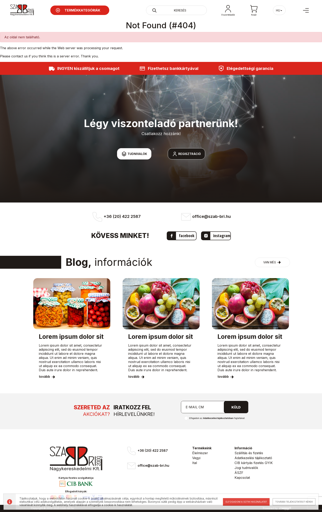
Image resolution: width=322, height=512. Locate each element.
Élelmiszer (200, 453)
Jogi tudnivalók (246, 468)
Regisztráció (186, 154)
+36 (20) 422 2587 (147, 451)
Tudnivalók (134, 154)
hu (279, 10)
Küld (236, 407)
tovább (47, 376)
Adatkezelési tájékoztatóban (218, 418)
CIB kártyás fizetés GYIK (254, 463)
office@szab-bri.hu (147, 465)
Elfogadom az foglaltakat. (217, 418)
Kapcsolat (242, 478)
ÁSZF (239, 473)
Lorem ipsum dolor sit (71, 336)
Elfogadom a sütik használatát (243, 501)
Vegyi (196, 458)
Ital (194, 463)
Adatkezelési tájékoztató (253, 458)
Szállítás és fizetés (249, 453)
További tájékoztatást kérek (289, 501)
